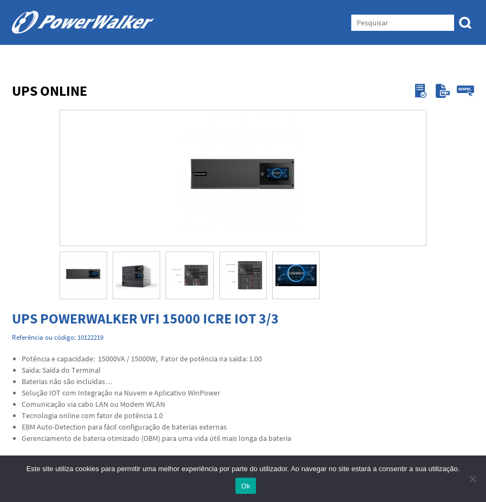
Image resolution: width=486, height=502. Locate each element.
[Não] (472, 478)
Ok (245, 486)
